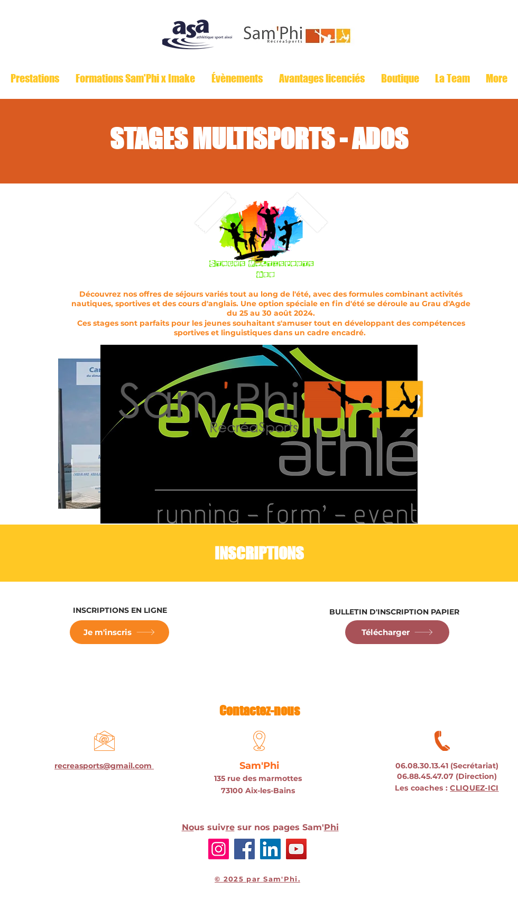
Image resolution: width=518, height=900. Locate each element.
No (188, 827)
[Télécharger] (397, 632)
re (230, 827)
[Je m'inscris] (119, 632)
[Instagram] (218, 849)
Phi (331, 827)
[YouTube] (296, 849)
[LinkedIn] (270, 849)
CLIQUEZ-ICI (474, 788)
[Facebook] (244, 849)
